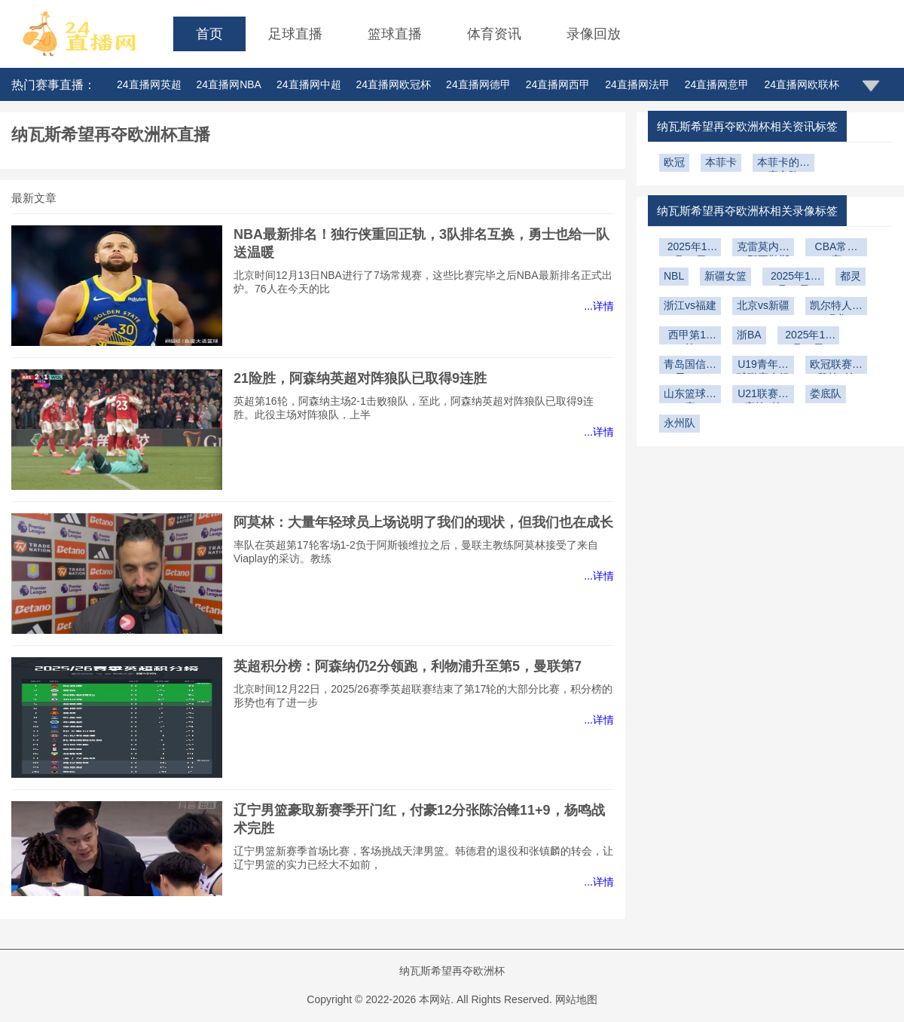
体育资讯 (494, 33)
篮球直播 (395, 33)
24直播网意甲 (717, 84)
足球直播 (295, 33)
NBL (674, 276)
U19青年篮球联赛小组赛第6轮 (763, 366)
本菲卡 (721, 162)
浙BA (749, 335)
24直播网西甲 (558, 84)
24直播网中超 (308, 84)
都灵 (850, 276)
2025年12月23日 (794, 278)
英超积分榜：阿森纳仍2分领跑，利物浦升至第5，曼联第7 (408, 666)
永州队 (679, 423)
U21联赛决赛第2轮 (763, 395)
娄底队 (825, 393)
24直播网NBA (229, 84)
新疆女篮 (725, 276)
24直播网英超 (149, 84)
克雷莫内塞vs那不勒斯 (763, 248)
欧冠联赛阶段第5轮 (836, 366)
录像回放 (594, 33)
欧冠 (674, 162)
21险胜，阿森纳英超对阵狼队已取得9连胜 (360, 378)
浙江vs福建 (690, 305)
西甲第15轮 (690, 336)
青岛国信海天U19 (690, 366)
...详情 (599, 306)
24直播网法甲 (637, 84)
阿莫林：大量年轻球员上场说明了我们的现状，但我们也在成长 (423, 522)
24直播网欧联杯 (801, 84)
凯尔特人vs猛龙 (836, 307)
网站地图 (576, 999)
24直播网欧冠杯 (394, 84)
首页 (209, 33)
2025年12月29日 (690, 248)
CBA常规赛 (836, 248)
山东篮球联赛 (690, 395)
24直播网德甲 (478, 84)
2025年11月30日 (808, 336)
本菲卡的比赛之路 (783, 164)
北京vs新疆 (763, 305)
